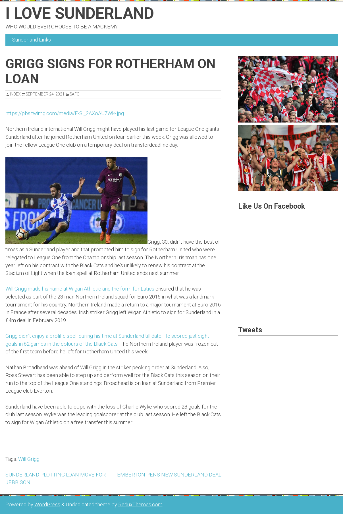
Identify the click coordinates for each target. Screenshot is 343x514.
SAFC (74, 94)
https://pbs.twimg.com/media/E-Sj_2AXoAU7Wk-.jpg (64, 113)
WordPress (47, 504)
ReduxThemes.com (140, 504)
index (15, 94)
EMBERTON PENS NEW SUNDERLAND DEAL (169, 475)
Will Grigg (29, 459)
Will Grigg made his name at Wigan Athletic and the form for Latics (79, 289)
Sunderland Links (31, 40)
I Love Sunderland (79, 13)
